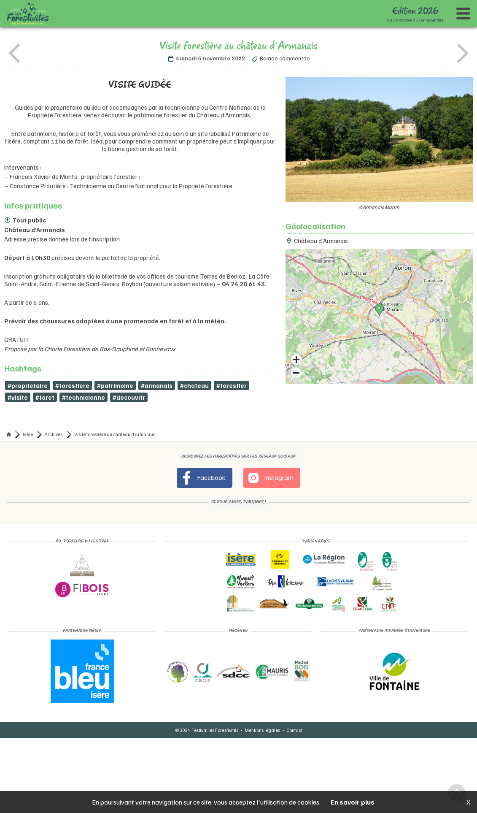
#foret (44, 397)
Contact (294, 730)
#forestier (233, 385)
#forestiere (72, 385)
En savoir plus (353, 802)
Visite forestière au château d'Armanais (114, 434)
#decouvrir (129, 397)
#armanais (158, 385)
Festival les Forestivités (214, 730)
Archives (53, 434)
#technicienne (83, 397)
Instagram (270, 478)
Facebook (203, 478)
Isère (28, 434)
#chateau (196, 385)
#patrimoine (115, 385)
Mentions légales (262, 730)
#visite (18, 397)
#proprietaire (28, 385)
